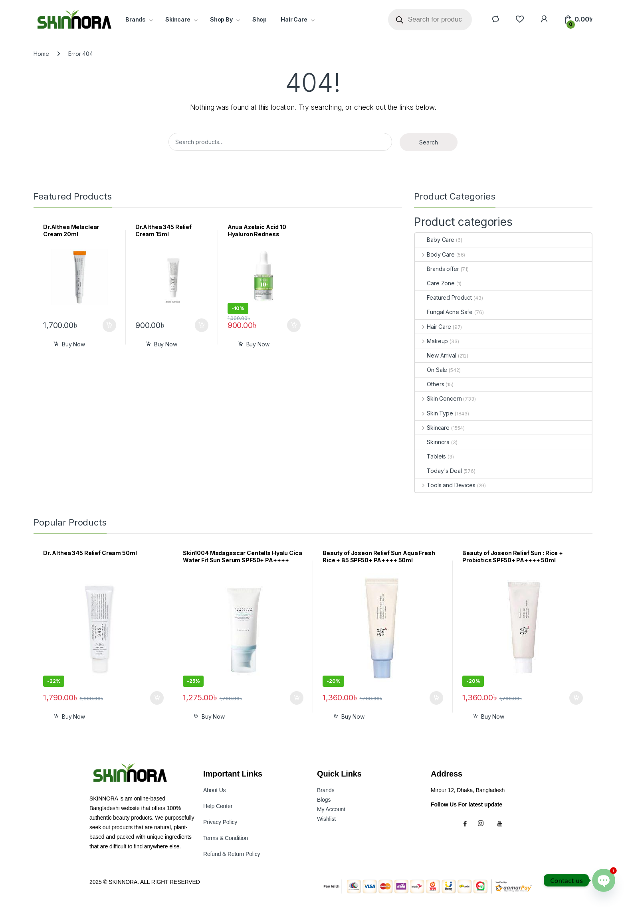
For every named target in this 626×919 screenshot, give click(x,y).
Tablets (430, 456)
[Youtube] (501, 823)
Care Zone (435, 283)
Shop (259, 19)
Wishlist (326, 819)
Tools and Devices (445, 485)
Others (429, 384)
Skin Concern (438, 398)
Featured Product (443, 297)
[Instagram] (484, 823)
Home (41, 53)
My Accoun (331, 809)
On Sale (431, 369)
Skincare (177, 19)
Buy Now (73, 344)
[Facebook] (466, 823)
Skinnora (432, 442)
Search (428, 142)
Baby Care (434, 239)
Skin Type (434, 413)
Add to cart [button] (109, 325)
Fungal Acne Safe (444, 311)
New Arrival (435, 355)
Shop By (221, 19)
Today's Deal (438, 470)
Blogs (324, 799)
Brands (135, 19)
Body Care (435, 254)
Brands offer (437, 268)
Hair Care (294, 19)
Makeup (431, 341)
